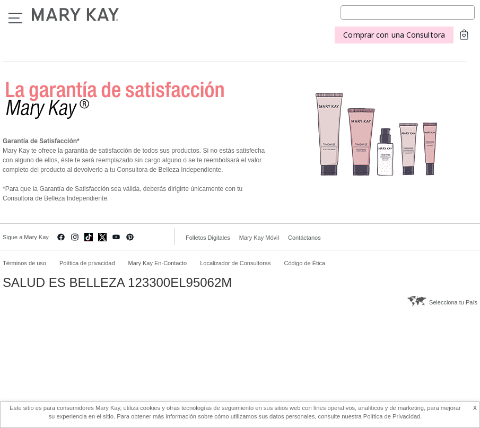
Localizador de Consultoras (235, 263)
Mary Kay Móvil (259, 237)
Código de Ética (304, 263)
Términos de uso (24, 263)
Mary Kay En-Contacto (157, 263)
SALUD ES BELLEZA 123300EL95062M (117, 283)
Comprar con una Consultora (394, 35)
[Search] (408, 12)
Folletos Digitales (208, 237)
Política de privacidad (87, 263)
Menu (15, 18)
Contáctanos (304, 237)
